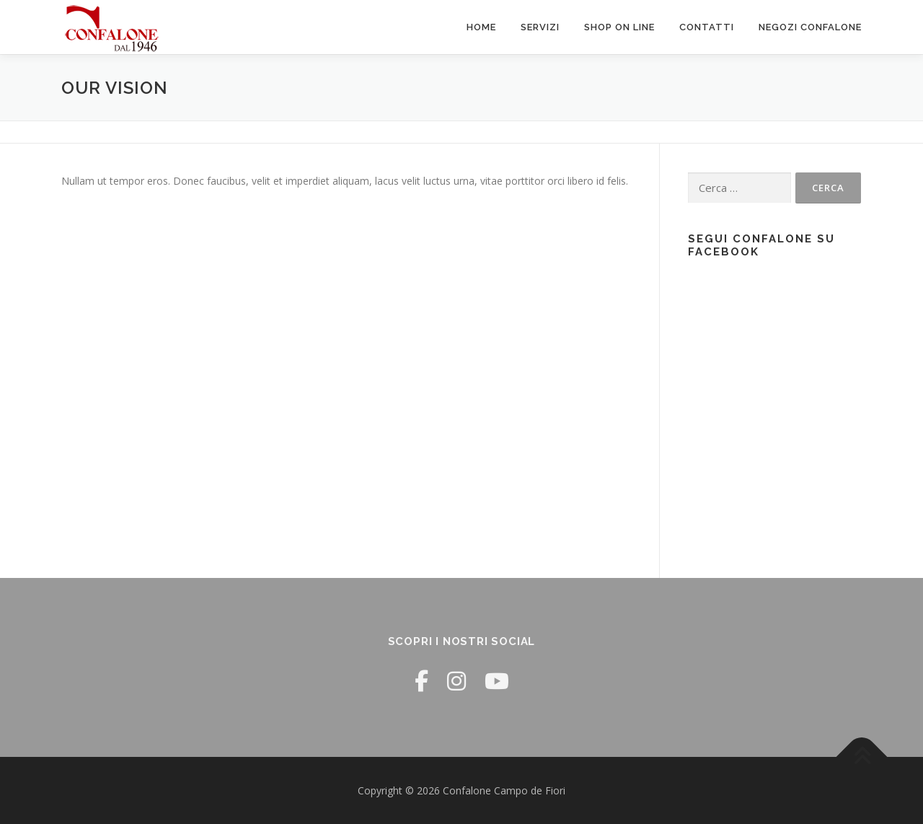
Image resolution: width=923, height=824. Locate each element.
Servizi (540, 27)
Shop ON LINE (619, 27)
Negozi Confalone (810, 27)
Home (481, 27)
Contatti (706, 27)
